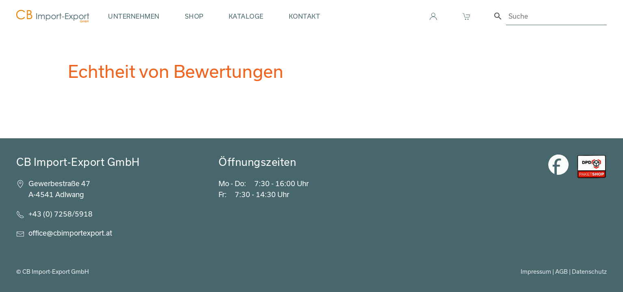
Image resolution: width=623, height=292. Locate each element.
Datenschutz (589, 271)
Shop (194, 16)
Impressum (536, 271)
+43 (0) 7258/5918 (60, 214)
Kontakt (304, 16)
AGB (561, 271)
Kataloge (246, 16)
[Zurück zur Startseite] (52, 16)
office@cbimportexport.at (70, 233)
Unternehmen (134, 16)
